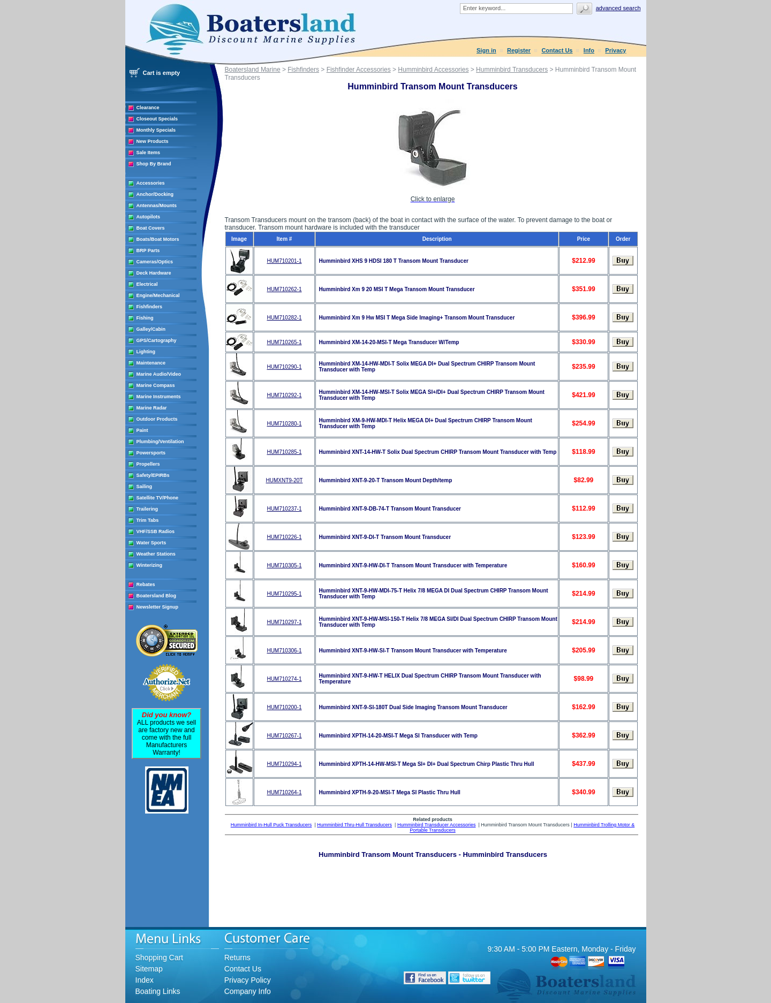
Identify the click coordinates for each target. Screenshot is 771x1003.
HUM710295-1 (284, 594)
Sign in (486, 50)
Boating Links (157, 991)
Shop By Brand (154, 163)
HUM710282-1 (284, 318)
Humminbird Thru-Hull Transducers (354, 824)
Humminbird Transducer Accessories (436, 824)
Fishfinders (150, 306)
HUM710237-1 (284, 509)
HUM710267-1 (284, 736)
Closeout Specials (157, 118)
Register (519, 50)
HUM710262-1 (284, 289)
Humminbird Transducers (512, 69)
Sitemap (149, 968)
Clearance (148, 107)
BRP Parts (148, 250)
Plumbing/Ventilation (160, 441)
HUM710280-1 (284, 424)
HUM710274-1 (284, 679)
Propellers (148, 464)
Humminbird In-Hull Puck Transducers (271, 824)
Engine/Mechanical (158, 295)
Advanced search (618, 8)
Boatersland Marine (253, 69)
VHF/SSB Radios (156, 531)
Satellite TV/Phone (158, 497)
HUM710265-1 (284, 342)
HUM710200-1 (284, 707)
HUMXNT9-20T (284, 480)
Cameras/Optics (155, 261)
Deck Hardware (154, 273)
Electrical (147, 284)
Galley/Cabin (151, 329)
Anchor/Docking (155, 194)
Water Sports (152, 542)
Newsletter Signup (158, 607)
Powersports (151, 452)
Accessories (151, 183)
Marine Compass (156, 385)
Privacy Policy (247, 980)
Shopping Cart (159, 957)
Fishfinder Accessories (359, 69)
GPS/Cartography (157, 340)
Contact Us (556, 50)
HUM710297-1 (284, 622)
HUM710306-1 (284, 651)
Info (589, 50)
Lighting (146, 351)
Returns (237, 957)
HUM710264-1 (284, 792)
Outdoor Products (157, 419)
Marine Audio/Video (159, 374)
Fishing (145, 318)
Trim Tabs (148, 520)
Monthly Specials (156, 130)
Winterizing (149, 565)
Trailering (147, 509)
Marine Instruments (159, 396)
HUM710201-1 (284, 261)
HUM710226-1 (284, 537)
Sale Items (149, 152)
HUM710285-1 (284, 452)
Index (144, 980)
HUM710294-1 (284, 764)
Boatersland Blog (157, 595)
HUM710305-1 (284, 565)
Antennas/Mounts (157, 205)
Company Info (247, 991)
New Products (153, 141)
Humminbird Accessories (433, 69)
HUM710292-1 (284, 395)
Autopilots (149, 216)
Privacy (615, 50)
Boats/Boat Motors (158, 239)
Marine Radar (152, 408)
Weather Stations (156, 554)
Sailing (145, 486)
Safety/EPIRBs (153, 475)
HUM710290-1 (284, 367)
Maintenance (151, 363)
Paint (142, 430)
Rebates (146, 584)
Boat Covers (151, 228)
